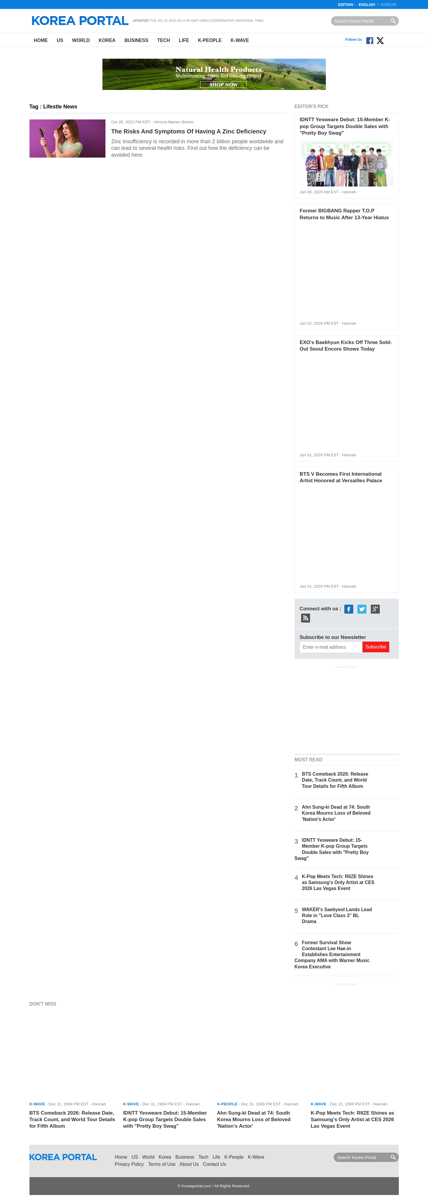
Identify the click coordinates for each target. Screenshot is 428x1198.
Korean (388, 5)
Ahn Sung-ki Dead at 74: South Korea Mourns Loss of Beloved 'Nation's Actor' (336, 813)
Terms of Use (161, 1164)
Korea (107, 40)
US (60, 40)
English (367, 5)
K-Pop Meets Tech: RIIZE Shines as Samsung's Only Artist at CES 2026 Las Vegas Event (338, 882)
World (81, 40)
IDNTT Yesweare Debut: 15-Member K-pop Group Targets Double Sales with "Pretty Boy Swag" (345, 126)
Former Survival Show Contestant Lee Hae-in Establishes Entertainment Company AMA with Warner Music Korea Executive (332, 954)
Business (136, 40)
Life (184, 40)
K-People (210, 40)
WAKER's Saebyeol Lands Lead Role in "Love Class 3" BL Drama (337, 915)
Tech (163, 40)
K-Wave (240, 40)
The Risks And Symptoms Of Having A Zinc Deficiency (189, 131)
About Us (189, 1164)
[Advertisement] (346, 709)
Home (41, 40)
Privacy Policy (129, 1164)
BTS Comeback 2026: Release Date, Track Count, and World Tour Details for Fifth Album (335, 779)
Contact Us (214, 1164)
